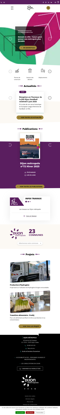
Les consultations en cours (30, 363)
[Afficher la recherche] (48, 8)
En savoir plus (28, 48)
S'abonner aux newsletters (30, 368)
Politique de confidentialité (30, 404)
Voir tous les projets (30, 326)
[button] (10, 38)
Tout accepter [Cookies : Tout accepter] (20, 412)
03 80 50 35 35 (30, 345)
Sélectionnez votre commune (28, 243)
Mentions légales (30, 399)
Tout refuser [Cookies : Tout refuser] (30, 412)
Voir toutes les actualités (30, 117)
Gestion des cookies (30, 396)
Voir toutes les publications (30, 186)
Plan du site (30, 401)
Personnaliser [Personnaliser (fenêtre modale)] (40, 412)
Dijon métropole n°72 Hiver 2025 (30, 165)
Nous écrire (30, 348)
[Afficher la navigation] (12, 8)
